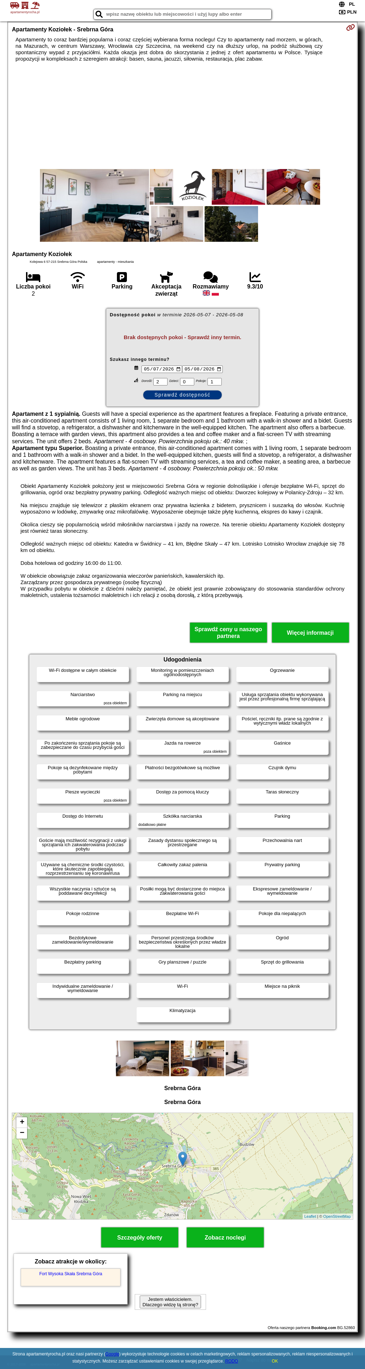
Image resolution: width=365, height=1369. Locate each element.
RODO (231, 1361)
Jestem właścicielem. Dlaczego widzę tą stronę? (170, 1302)
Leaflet (310, 1216)
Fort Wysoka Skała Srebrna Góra (70, 1273)
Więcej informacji (310, 633)
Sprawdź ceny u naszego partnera (228, 632)
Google (112, 1354)
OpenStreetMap (337, 1216)
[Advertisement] (182, 115)
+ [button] (22, 1122)
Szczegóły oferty (139, 1238)
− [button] (22, 1133)
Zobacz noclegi (225, 1238)
